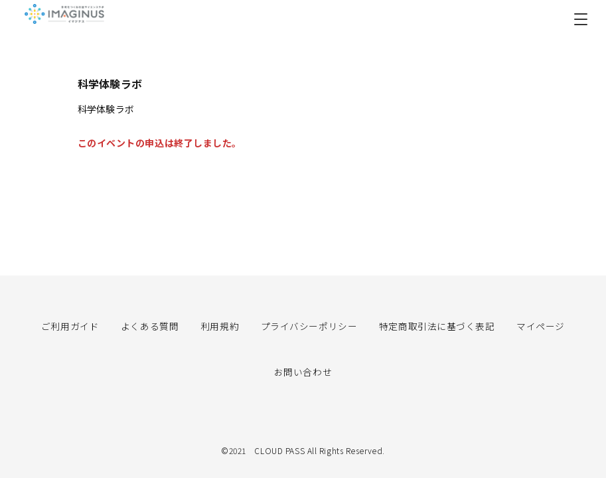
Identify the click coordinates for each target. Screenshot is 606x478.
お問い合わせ (303, 371)
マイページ (540, 325)
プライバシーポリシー (309, 325)
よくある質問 (150, 325)
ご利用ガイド (70, 325)
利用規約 (219, 325)
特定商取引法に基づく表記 (437, 325)
